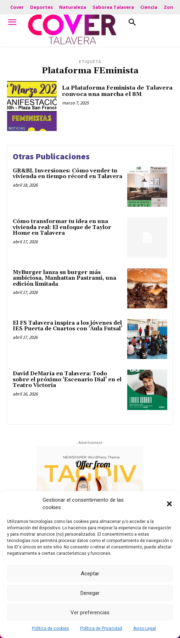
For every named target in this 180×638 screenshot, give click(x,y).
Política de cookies (50, 628)
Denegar (90, 593)
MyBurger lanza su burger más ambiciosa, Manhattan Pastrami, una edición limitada (64, 278)
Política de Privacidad (101, 628)
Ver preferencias (90, 612)
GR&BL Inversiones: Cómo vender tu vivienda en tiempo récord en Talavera (67, 173)
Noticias (17, 128)
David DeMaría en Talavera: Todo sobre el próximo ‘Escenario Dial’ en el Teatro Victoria (67, 379)
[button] (169, 503)
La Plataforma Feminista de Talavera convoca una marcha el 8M (117, 91)
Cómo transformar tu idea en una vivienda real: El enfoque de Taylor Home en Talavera (62, 227)
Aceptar (90, 573)
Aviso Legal (144, 628)
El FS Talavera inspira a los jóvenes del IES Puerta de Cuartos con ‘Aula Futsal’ (67, 326)
